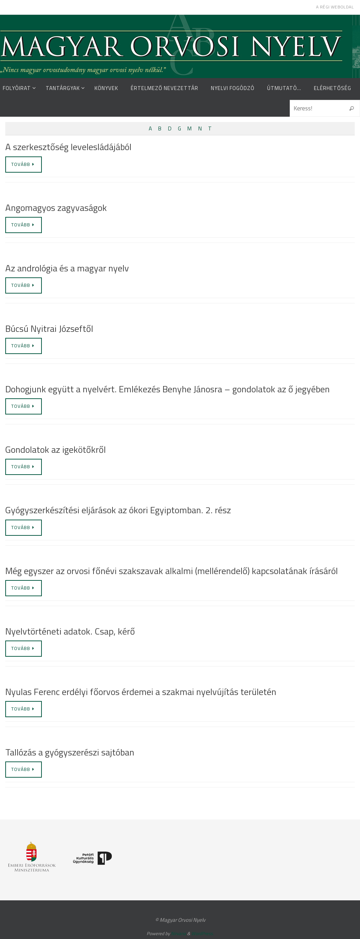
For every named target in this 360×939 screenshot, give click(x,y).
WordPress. (202, 933)
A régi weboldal (335, 7)
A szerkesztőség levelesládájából (68, 147)
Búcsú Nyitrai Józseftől (49, 328)
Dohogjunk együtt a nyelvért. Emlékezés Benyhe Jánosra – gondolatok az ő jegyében (167, 389)
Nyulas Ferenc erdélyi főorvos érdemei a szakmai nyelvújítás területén (140, 692)
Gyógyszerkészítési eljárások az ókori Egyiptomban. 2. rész (118, 510)
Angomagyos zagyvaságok (56, 207)
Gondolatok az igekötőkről (55, 449)
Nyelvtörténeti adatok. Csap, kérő (70, 631)
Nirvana (178, 933)
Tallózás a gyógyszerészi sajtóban (69, 752)
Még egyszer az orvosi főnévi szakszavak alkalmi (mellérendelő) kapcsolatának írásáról (171, 571)
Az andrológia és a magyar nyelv (67, 268)
